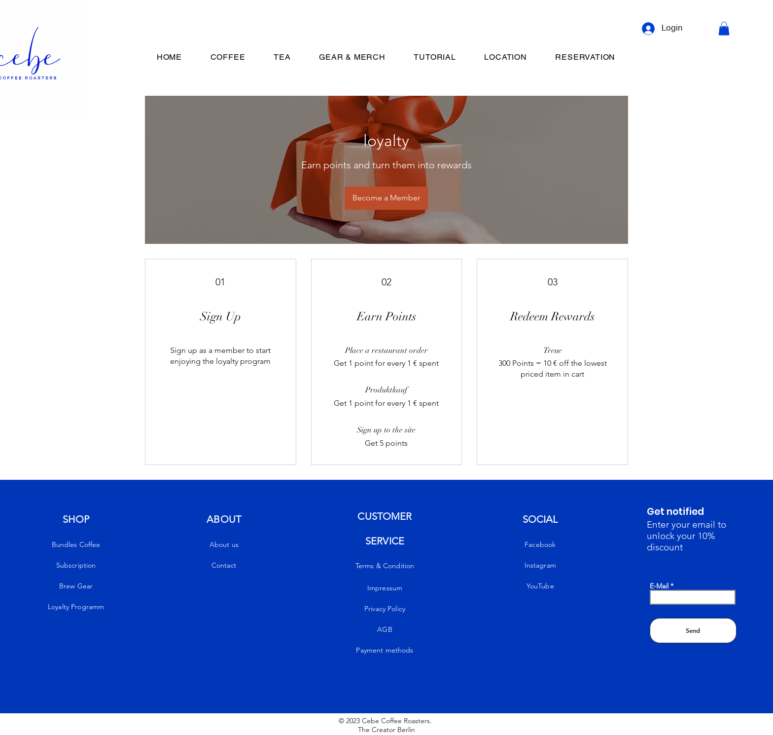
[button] (724, 28)
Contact (223, 565)
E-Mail (659, 585)
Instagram (540, 565)
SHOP (76, 519)
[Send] (693, 630)
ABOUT (224, 519)
